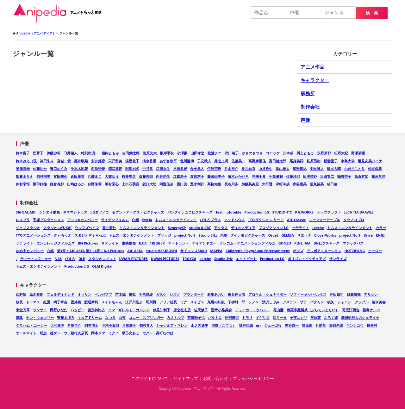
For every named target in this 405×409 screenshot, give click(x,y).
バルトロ (215, 317)
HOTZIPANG (355, 250)
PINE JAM (302, 243)
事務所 (308, 93)
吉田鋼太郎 (131, 153)
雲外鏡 (76, 302)
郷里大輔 (334, 168)
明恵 (43, 333)
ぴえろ (70, 258)
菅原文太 (150, 153)
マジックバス (353, 243)
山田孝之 (197, 153)
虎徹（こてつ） (223, 325)
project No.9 (185, 235)
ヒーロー (375, 250)
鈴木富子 (23, 153)
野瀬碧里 (358, 153)
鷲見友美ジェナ (370, 160)
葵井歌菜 (81, 160)
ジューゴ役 (273, 325)
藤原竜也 (378, 176)
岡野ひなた (58, 309)
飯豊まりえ (24, 176)
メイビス (197, 302)
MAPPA (216, 250)
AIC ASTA (135, 250)
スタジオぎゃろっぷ (90, 235)
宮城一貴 (64, 160)
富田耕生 (60, 176)
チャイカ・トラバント (252, 309)
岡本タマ (98, 333)
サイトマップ (185, 378)
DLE (81, 258)
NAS (58, 258)
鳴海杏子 (344, 176)
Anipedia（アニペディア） (60, 13)
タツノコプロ (353, 219)
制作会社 (310, 106)
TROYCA (189, 258)
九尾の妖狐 (216, 302)
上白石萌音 (130, 184)
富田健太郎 (277, 160)
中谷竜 (147, 168)
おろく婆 (331, 317)
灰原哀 (315, 317)
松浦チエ (214, 153)
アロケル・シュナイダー (267, 294)
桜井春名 (129, 176)
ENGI (380, 235)
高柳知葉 (214, 184)
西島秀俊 (98, 168)
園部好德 (40, 184)
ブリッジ (164, 235)
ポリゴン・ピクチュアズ (307, 258)
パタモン (317, 302)
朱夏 (223, 235)
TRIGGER (157, 243)
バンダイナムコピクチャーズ (190, 212)
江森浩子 (180, 176)
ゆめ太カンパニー (30, 250)
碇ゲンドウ (58, 333)
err (258, 325)
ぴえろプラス (210, 219)
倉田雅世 (77, 176)
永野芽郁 (324, 153)
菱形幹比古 (96, 309)
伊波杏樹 (214, 168)
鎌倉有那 (57, 184)
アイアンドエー (204, 243)
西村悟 (21, 294)
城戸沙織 (246, 325)
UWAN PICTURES (133, 258)
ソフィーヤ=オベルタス (308, 294)
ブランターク (193, 294)
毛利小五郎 (110, 325)
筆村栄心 (112, 184)
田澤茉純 (310, 176)
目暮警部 (354, 294)
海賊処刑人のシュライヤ (360, 317)
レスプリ (23, 219)
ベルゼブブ (103, 294)
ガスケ (161, 294)
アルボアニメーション (324, 250)
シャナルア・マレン (172, 325)
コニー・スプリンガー (146, 317)
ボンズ (298, 250)
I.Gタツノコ (99, 212)
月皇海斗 (129, 325)
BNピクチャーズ (327, 243)
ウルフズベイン (87, 227)
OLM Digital (102, 266)
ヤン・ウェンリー (40, 317)
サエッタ (304, 235)
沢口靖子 (232, 153)
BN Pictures (88, 243)
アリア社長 (168, 302)
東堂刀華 (23, 309)
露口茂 (182, 184)
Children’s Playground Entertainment (258, 250)
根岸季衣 (167, 153)
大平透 (267, 184)
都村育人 (146, 325)
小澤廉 (182, 153)
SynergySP (177, 227)
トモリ (247, 317)
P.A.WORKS (304, 212)
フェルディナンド (60, 294)
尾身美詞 (296, 160)
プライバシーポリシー (253, 378)
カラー (381, 227)
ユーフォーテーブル (324, 219)
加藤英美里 (250, 184)
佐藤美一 (238, 160)
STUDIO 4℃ (282, 212)
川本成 (288, 153)
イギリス (263, 317)
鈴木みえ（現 (26, 160)
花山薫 (278, 309)
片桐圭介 (74, 325)
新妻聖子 (331, 160)
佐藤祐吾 (40, 168)
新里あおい (216, 294)
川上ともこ (305, 153)
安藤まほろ (65, 317)
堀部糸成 (336, 325)
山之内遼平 (199, 325)
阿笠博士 (91, 325)
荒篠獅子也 (196, 317)
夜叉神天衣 (236, 294)
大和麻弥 (57, 325)
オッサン (84, 294)
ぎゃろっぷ (62, 235)
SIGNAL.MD (26, 212)
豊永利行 (197, 184)
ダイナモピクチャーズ (247, 235)
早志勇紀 (180, 168)
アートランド (178, 243)
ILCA (143, 243)
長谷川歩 (231, 184)
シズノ (175, 294)
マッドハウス (234, 219)
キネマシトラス (75, 212)
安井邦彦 (98, 160)
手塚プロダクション (48, 219)
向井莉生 (163, 176)
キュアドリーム (90, 317)
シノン (253, 302)
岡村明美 (43, 176)
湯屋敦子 (132, 160)
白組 (135, 219)
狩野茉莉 (95, 184)
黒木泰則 (36, 294)
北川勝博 (187, 160)
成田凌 (332, 184)
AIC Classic (296, 219)
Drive (368, 235)
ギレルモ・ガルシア (134, 309)
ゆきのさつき (252, 153)
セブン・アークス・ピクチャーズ (138, 212)
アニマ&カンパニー (82, 219)
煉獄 (132, 294)
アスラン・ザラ (295, 302)
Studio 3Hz (208, 235)
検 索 (372, 12)
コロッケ (273, 153)
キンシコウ (355, 325)
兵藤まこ (95, 176)
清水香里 (149, 160)
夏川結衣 (248, 168)
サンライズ (337, 258)
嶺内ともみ (110, 153)
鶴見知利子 (161, 309)
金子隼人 (197, 168)
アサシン (371, 294)
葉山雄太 (283, 168)
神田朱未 (47, 160)
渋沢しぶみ (270, 302)
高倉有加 (361, 176)
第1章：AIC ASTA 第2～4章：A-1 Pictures (90, 250)
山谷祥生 (265, 168)
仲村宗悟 (23, 184)
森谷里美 (300, 184)
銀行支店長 (79, 333)
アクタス (221, 227)
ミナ (183, 302)
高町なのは (164, 333)
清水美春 (379, 302)
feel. (219, 212)
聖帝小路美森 (221, 309)
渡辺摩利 (91, 302)
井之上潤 (221, 160)
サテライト (300, 227)
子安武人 (204, 160)
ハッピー (77, 309)
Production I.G (257, 212)
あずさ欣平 (168, 160)
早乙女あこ (130, 333)
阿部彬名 (132, 168)
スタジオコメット (102, 258)
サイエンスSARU (193, 250)
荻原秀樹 (314, 160)
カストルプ (175, 317)
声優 (305, 120)
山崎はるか (75, 184)
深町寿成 (283, 184)
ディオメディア (243, 227)
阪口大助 (149, 184)
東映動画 (129, 243)
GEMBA (287, 235)
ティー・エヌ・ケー (36, 258)
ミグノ (113, 333)
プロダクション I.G (274, 227)
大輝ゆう (112, 176)
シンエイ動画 (49, 212)
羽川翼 (151, 302)
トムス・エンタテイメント (176, 219)
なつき (110, 317)
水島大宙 (348, 160)
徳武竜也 (115, 168)
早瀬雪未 (23, 168)
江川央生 (163, 168)
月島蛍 (320, 325)
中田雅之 (317, 168)
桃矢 (330, 302)
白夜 (122, 317)
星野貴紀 (300, 168)
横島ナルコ (371, 309)
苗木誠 (120, 294)
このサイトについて (149, 378)
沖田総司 (337, 294)
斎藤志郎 (146, 176)
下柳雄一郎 (236, 302)
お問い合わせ (215, 378)
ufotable (234, 212)
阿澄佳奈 (166, 184)
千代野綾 (146, 294)
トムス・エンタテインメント (142, 227)
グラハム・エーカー (31, 325)
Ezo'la (147, 219)
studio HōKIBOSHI (161, 250)
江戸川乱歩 (134, 302)
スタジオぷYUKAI (57, 227)
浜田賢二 (327, 176)
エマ (111, 309)
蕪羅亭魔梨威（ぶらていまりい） (313, 309)
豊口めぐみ (58, 168)
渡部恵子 (197, 176)
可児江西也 (350, 309)
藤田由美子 (216, 176)
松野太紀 (341, 153)
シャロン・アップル (353, 302)
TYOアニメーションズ (33, 235)
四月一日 (280, 317)
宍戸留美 (115, 160)
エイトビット (246, 258)
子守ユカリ (298, 317)
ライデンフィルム (115, 219)
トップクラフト (329, 212)
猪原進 (307, 325)
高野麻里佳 (257, 160)
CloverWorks (325, 235)
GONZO (284, 243)
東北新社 (109, 227)
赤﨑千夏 (259, 176)
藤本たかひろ (238, 176)
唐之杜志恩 (182, 309)
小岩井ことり (354, 168)
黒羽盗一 (292, 325)
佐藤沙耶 (293, 176)
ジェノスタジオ (28, 227)
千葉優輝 (276, 176)
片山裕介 (231, 168)
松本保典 (375, 168)
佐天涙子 (201, 309)
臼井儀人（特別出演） (81, 153)
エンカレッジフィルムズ (55, 243)
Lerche (318, 227)
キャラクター (315, 80)
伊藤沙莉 (53, 153)
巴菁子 (38, 153)
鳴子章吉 (60, 302)
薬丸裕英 (317, 184)
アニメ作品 (312, 67)
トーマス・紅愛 (38, 302)
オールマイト (26, 333)
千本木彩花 (79, 168)
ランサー (40, 309)
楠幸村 (372, 325)
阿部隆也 (232, 317)
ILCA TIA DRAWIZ (359, 212)
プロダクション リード (266, 219)
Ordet (273, 235)
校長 (19, 302)
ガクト (147, 333)
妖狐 (19, 317)
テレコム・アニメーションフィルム (247, 243)
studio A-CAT (200, 227)
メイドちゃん (111, 302)
